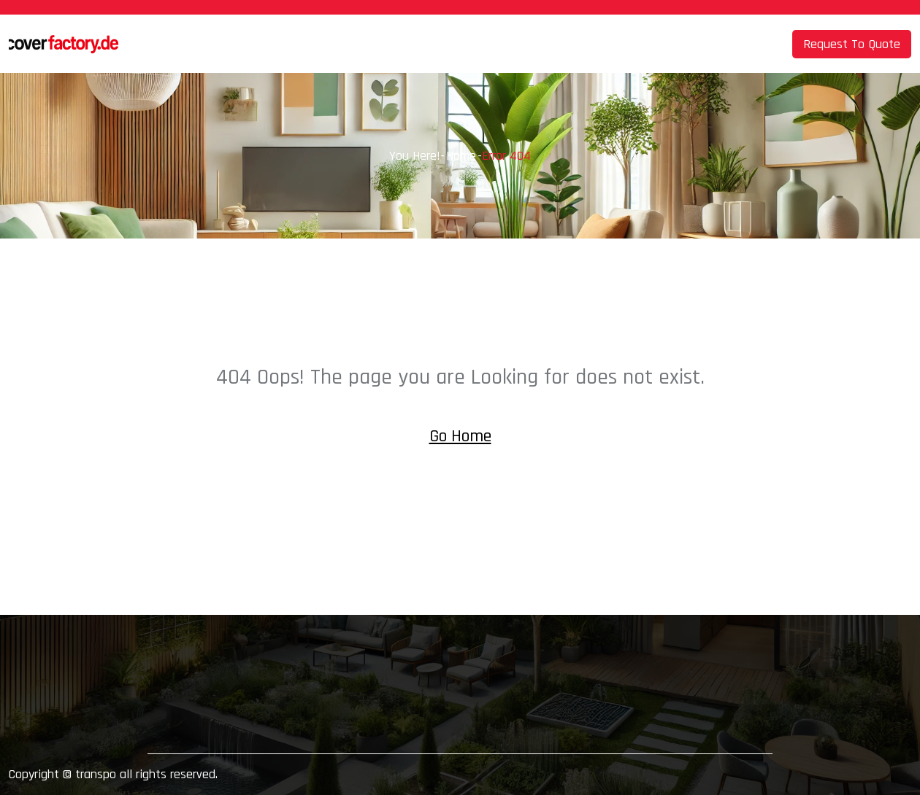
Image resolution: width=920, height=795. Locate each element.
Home (461, 155)
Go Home (460, 436)
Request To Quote (851, 44)
